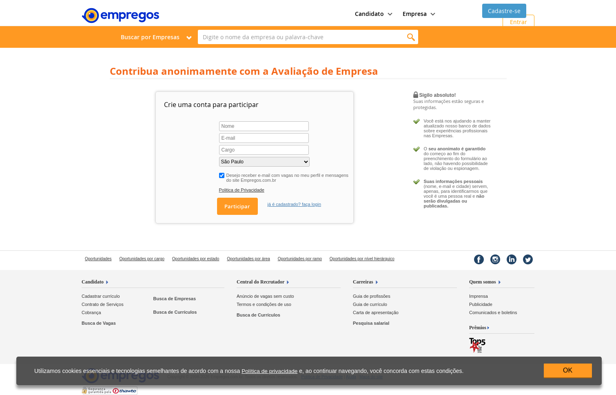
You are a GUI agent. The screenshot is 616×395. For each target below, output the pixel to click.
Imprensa (478, 296)
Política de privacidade (269, 371)
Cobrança (91, 312)
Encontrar (411, 37)
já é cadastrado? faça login (294, 204)
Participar (237, 206)
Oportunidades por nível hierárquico (362, 259)
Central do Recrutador (260, 282)
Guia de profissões (371, 296)
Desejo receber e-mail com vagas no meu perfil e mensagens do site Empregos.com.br (287, 178)
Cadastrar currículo (101, 296)
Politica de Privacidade (241, 189)
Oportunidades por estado (195, 259)
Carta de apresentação (376, 312)
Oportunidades (98, 259)
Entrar (518, 22)
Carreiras (363, 282)
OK (567, 370)
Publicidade (480, 304)
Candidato (93, 282)
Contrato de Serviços (103, 304)
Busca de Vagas (99, 323)
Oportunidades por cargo (141, 259)
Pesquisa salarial (371, 323)
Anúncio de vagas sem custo (265, 296)
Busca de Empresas (174, 298)
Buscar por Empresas (150, 37)
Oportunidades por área (248, 259)
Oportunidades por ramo (300, 259)
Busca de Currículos (175, 312)
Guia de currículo (370, 304)
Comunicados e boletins (493, 312)
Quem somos (482, 282)
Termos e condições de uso (264, 304)
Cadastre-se (504, 11)
